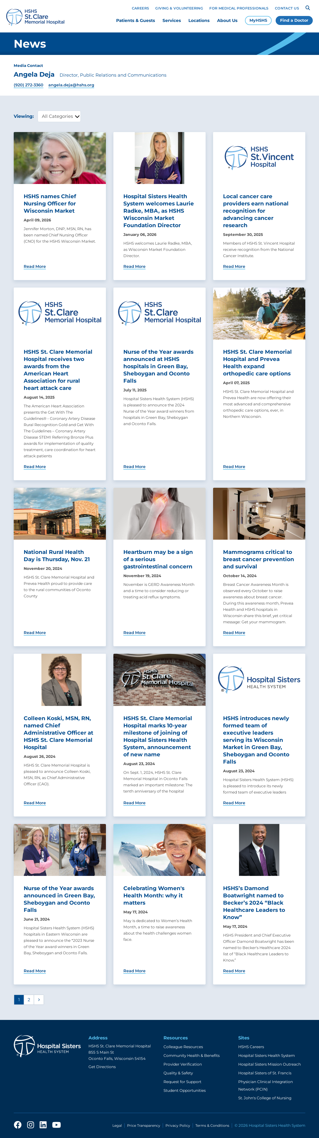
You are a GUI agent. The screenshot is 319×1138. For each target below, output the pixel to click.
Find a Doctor (294, 20)
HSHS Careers (251, 1046)
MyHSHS (258, 20)
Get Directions (102, 1066)
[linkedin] (43, 1125)
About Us (227, 20)
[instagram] (30, 1125)
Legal (117, 1125)
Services (171, 20)
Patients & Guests (135, 20)
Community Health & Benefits (191, 1055)
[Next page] (39, 1000)
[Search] (307, 7)
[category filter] (59, 116)
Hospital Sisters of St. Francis (264, 1073)
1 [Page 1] (19, 999)
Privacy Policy (177, 1125)
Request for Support (182, 1081)
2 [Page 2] (29, 999)
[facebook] (18, 1125)
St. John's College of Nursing (264, 1098)
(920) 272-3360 (28, 85)
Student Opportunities (184, 1090)
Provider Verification (182, 1064)
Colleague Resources (183, 1046)
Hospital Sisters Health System (266, 1055)
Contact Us (287, 8)
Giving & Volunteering (179, 8)
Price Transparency (143, 1125)
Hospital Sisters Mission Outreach (269, 1064)
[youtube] (56, 1125)
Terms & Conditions (212, 1125)
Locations (199, 20)
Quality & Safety (178, 1073)
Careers (140, 8)
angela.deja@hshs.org (71, 85)
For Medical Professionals (239, 8)
